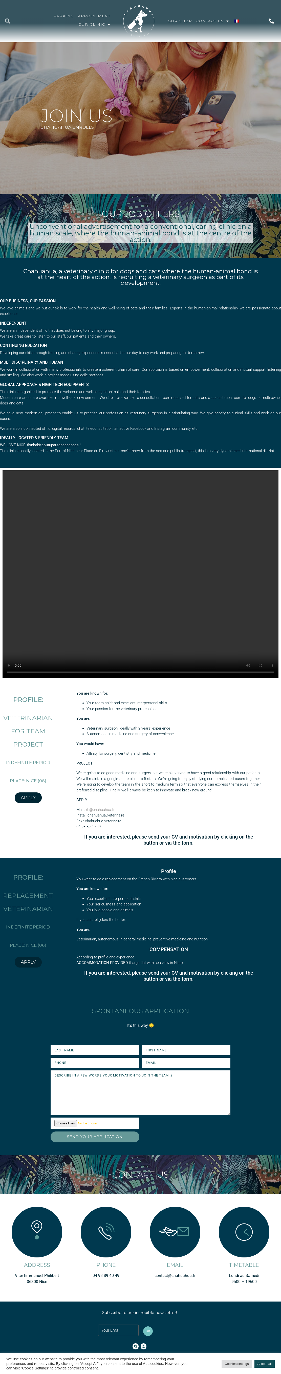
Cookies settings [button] (237, 1364)
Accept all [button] (264, 1364)
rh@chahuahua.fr (100, 809)
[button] (8, 21)
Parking (64, 16)
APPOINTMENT (94, 16)
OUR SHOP (180, 21)
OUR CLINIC (94, 24)
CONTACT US (212, 21)
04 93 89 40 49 (106, 1275)
